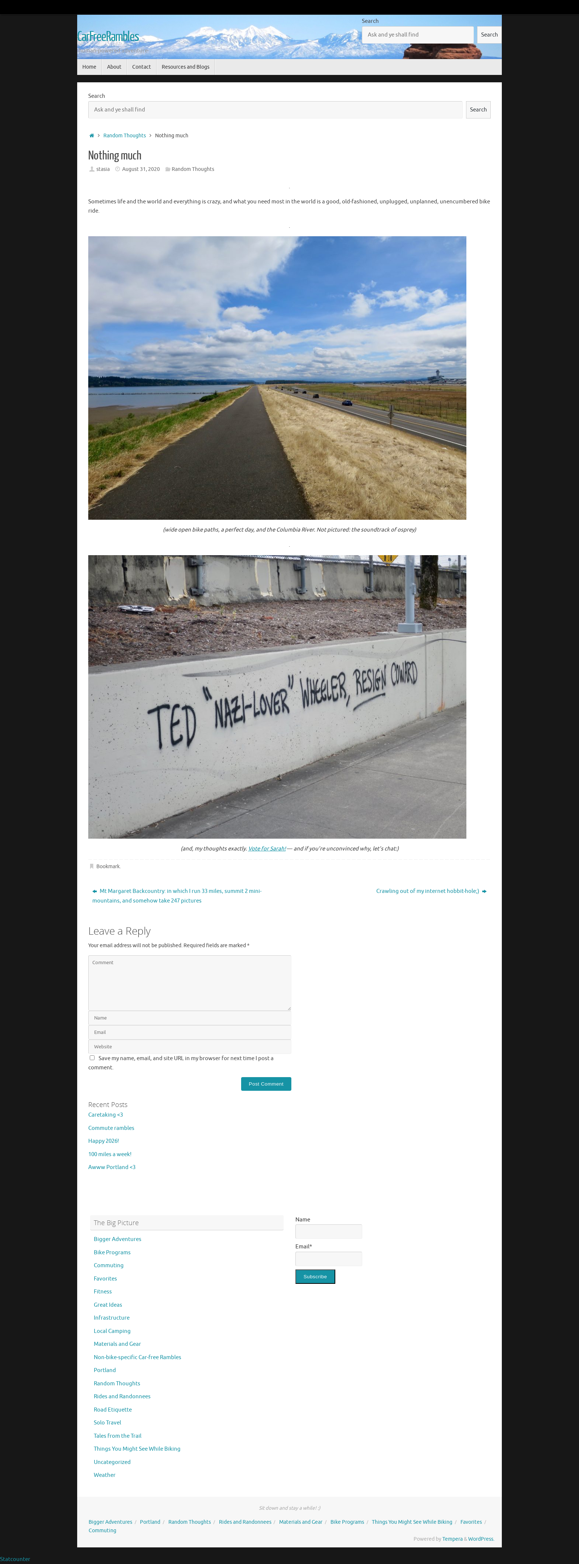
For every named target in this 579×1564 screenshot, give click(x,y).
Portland (105, 1370)
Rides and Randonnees (122, 1396)
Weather (105, 1475)
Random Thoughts (124, 136)
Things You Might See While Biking (137, 1449)
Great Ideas (108, 1305)
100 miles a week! (109, 1154)
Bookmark (108, 866)
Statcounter (15, 1559)
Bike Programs (112, 1252)
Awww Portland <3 (112, 1167)
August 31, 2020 (141, 169)
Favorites (105, 1278)
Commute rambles (111, 1128)
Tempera (452, 1539)
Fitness (103, 1291)
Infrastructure (112, 1317)
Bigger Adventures (117, 1239)
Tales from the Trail (117, 1436)
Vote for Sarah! (267, 848)
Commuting (109, 1265)
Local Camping (112, 1331)
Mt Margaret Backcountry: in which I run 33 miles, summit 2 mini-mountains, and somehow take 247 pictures (176, 896)
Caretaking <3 (105, 1114)
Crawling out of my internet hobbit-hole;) (431, 891)
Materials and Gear (117, 1344)
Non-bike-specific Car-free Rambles (137, 1357)
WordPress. (481, 1539)
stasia (103, 169)
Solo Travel (107, 1422)
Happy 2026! (103, 1141)
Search (370, 21)
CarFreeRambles (108, 37)
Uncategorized (112, 1462)
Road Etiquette (113, 1409)
